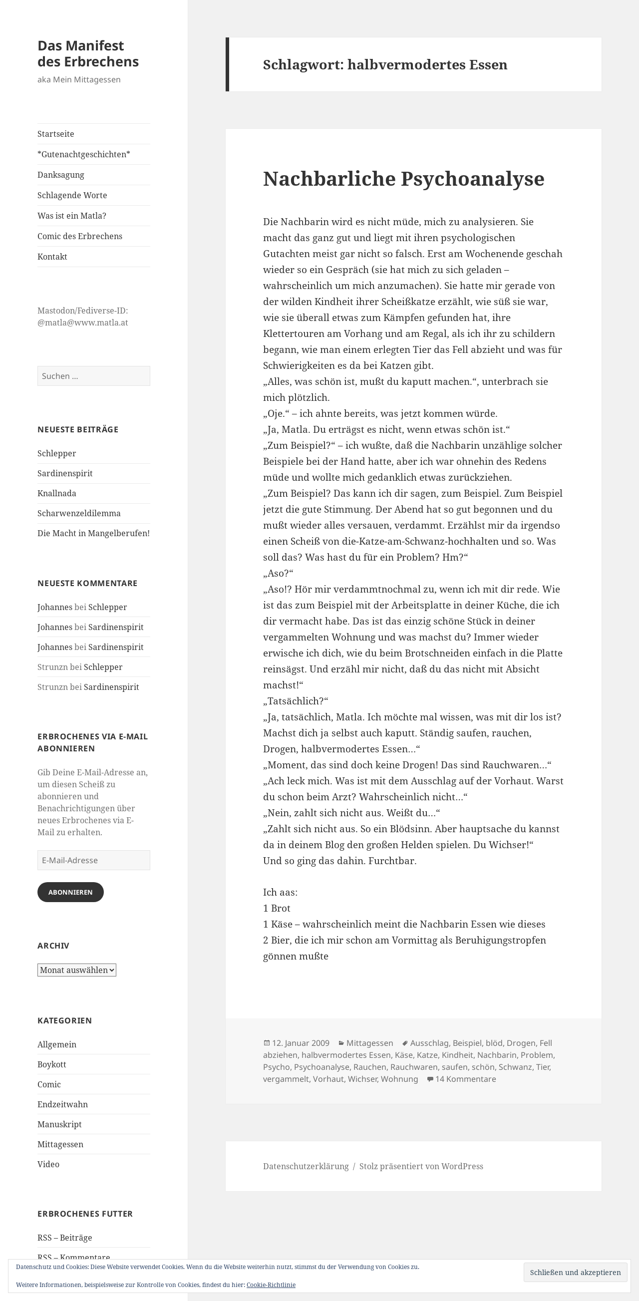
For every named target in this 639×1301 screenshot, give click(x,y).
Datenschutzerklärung (306, 1166)
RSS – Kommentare (73, 1257)
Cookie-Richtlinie (271, 1285)
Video (48, 1164)
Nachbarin (497, 1054)
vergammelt (286, 1078)
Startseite (55, 133)
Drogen (521, 1042)
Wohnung (399, 1078)
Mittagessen (60, 1144)
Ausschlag (429, 1042)
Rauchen (369, 1066)
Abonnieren (70, 892)
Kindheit (457, 1054)
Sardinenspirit (65, 473)
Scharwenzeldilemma (79, 513)
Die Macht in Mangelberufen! (93, 533)
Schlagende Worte (72, 195)
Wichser (362, 1078)
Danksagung (60, 174)
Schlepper (56, 453)
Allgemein (56, 1044)
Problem (537, 1054)
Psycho (276, 1066)
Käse (404, 1054)
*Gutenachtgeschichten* (83, 154)
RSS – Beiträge (64, 1237)
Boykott (51, 1064)
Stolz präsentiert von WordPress (421, 1166)
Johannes (54, 607)
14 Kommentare (465, 1078)
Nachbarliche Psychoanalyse (404, 178)
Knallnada (56, 493)
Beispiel (467, 1042)
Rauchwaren (414, 1066)
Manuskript (59, 1124)
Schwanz (515, 1066)
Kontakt (52, 256)
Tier (542, 1066)
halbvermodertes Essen (346, 1054)
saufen (455, 1066)
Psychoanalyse (321, 1066)
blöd (494, 1042)
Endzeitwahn (62, 1104)
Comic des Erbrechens (79, 236)
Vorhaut (328, 1078)
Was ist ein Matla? (71, 215)
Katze (427, 1054)
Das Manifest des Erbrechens (88, 53)
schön (483, 1066)
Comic (49, 1084)
